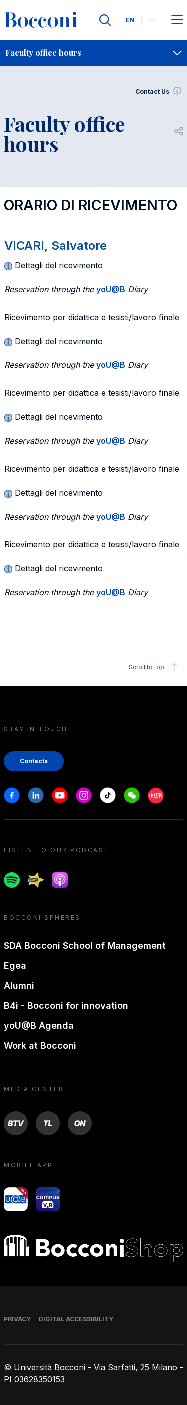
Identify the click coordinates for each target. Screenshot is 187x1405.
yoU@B (110, 289)
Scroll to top (154, 667)
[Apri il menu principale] (177, 20)
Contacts (34, 761)
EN (130, 20)
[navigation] (93, 53)
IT (153, 20)
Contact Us (159, 92)
